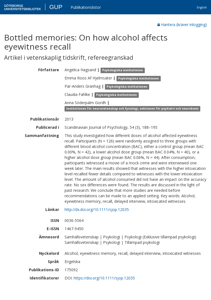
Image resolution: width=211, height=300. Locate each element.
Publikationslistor (86, 7)
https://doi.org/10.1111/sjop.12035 (104, 278)
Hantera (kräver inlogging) (182, 24)
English (202, 7)
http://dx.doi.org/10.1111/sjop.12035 (97, 209)
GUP (55, 7)
